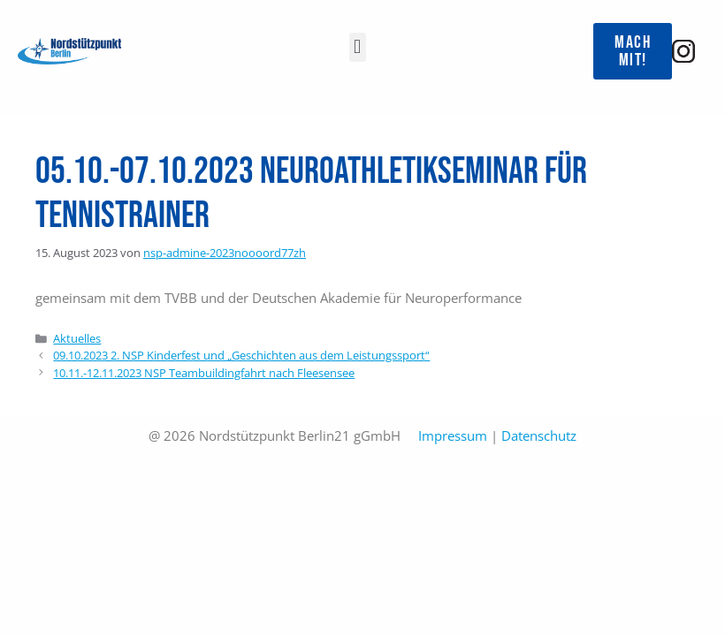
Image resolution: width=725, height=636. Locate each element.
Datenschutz (538, 435)
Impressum (452, 435)
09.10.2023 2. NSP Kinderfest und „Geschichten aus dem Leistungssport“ (241, 355)
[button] (357, 47)
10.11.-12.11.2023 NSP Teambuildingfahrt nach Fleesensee (204, 373)
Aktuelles (77, 338)
